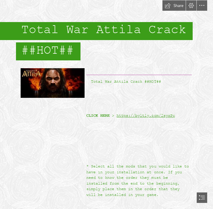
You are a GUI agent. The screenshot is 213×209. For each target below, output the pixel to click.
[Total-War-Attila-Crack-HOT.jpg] (52, 83)
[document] (106, 104)
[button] (174, 5)
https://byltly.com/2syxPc (146, 115)
